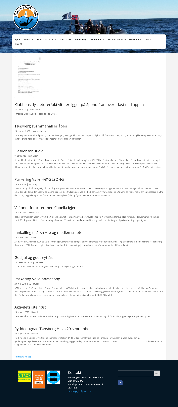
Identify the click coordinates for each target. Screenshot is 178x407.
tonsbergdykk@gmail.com (80, 391)
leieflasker (33, 155)
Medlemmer (135, 39)
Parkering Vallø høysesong (37, 278)
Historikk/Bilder (115, 39)
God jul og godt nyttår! (33, 257)
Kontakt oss (65, 39)
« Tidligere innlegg (22, 356)
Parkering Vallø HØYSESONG (39, 179)
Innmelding (80, 39)
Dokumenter (95, 39)
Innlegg (18, 44)
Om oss (27, 39)
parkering (33, 184)
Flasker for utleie (28, 150)
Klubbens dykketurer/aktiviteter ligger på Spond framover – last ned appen (79, 104)
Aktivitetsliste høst (30, 307)
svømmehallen (39, 131)
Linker (148, 39)
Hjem (17, 39)
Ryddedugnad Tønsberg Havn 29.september (52, 328)
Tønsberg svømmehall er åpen (40, 126)
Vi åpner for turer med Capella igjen (45, 207)
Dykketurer (34, 212)
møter (34, 237)
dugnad (35, 333)
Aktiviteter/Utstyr (45, 39)
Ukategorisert (35, 109)
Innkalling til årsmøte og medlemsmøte (48, 232)
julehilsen (39, 262)
